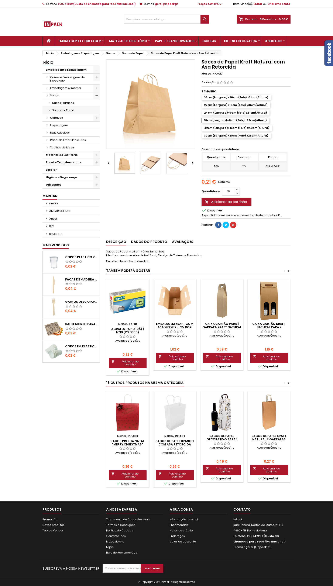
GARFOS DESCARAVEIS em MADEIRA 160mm (81, 301)
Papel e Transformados (175, 41)
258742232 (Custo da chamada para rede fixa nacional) (97, 4)
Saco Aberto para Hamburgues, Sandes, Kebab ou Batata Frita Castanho (81, 324)
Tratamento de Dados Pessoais (128, 519)
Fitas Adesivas (60, 133)
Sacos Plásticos (63, 103)
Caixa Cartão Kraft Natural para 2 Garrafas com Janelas (269, 327)
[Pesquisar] (166, 19)
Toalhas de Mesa (62, 147)
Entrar (258, 4)
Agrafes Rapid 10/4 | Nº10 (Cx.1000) (127, 330)
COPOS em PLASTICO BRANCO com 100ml (81, 346)
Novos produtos (53, 525)
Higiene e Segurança (240, 41)
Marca (206, 74)
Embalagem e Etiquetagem (80, 41)
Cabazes (56, 118)
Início (47, 62)
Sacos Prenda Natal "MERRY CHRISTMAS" (127, 443)
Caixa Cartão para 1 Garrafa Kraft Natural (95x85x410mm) (221, 327)
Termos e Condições (120, 525)
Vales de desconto (183, 542)
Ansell (53, 219)
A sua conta (181, 509)
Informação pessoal (184, 519)
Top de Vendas (53, 530)
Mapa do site (115, 542)
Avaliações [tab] (182, 241)
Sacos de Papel (63, 110)
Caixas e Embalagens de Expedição (67, 79)
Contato (242, 509)
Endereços (177, 536)
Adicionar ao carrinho (226, 201)
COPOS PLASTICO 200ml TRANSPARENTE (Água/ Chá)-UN (81, 257)
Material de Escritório (128, 41)
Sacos (54, 95)
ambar (54, 203)
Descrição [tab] (116, 241)
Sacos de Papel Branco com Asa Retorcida (174, 443)
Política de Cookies (119, 530)
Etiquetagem (59, 125)
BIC (51, 226)
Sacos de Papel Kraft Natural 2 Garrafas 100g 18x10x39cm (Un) (269, 439)
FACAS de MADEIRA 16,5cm (81, 279)
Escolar (209, 41)
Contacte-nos (116, 536)
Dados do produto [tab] (149, 241)
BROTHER (55, 234)
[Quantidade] (228, 191)
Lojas (109, 547)
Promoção (49, 519)
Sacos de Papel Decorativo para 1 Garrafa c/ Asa (222, 439)
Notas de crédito (181, 530)
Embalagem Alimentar (65, 88)
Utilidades (273, 41)
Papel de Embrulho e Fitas (68, 140)
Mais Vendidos (55, 245)
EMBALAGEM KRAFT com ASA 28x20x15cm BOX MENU (174, 327)
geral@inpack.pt (166, 4)
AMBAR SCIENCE (60, 211)
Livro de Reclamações (121, 553)
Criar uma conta (279, 4)
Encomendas (179, 525)
